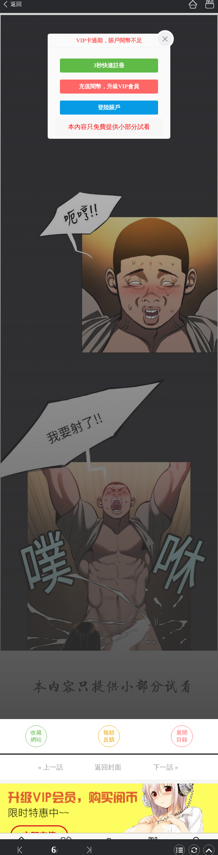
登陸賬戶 (109, 107)
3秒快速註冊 (109, 65)
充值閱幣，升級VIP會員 (109, 86)
